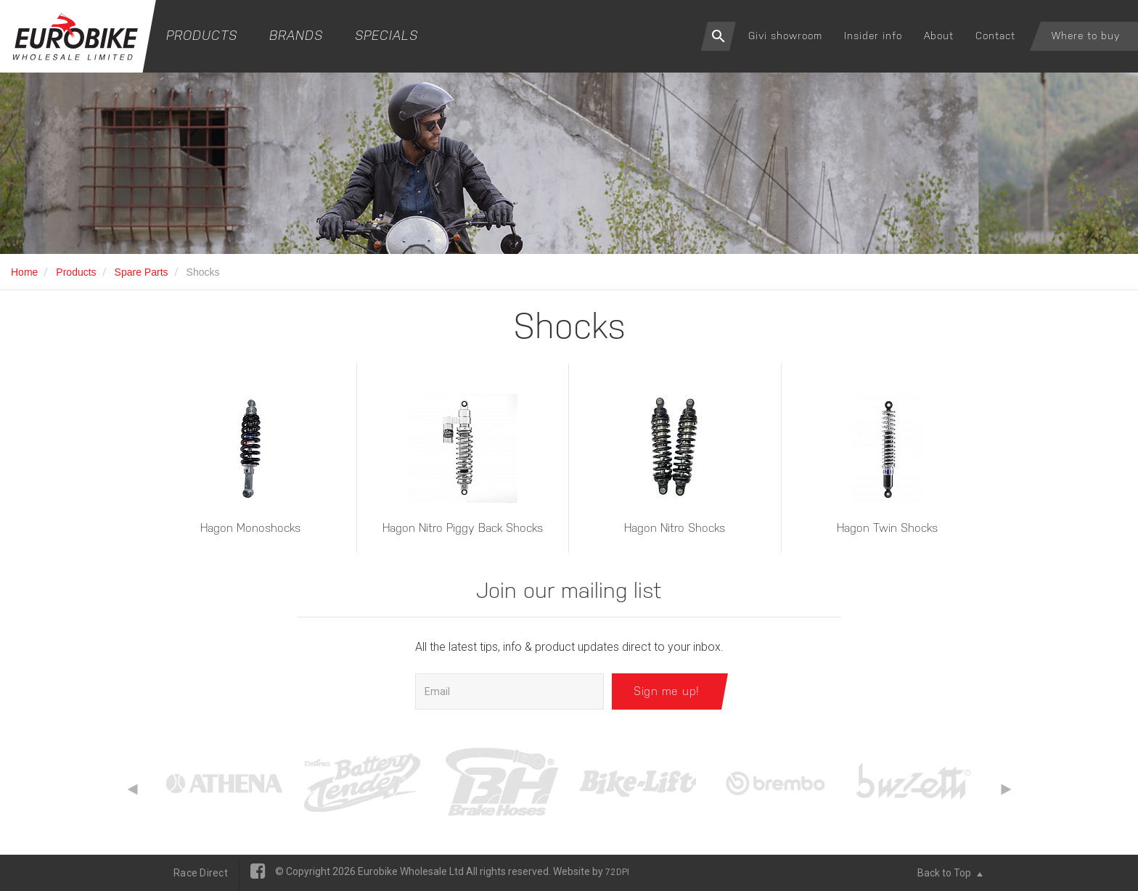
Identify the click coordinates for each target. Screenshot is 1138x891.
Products (201, 35)
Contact (995, 35)
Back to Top (950, 873)
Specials (386, 35)
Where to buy (1086, 35)
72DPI (617, 872)
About (939, 35)
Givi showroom (785, 35)
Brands (296, 35)
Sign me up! (667, 691)
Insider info (873, 35)
